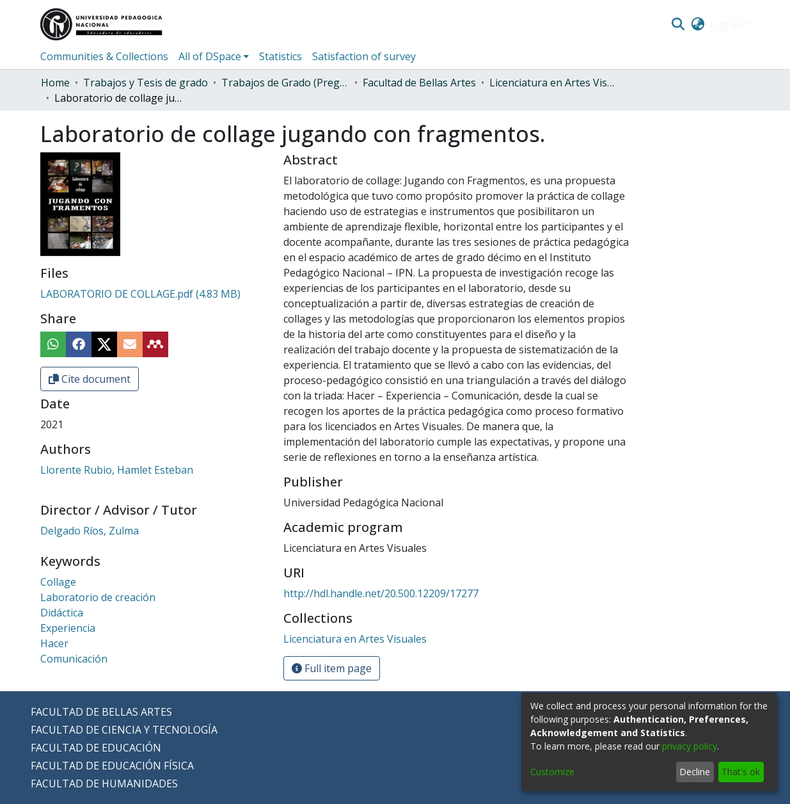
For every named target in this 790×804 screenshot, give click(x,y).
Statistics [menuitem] (280, 56)
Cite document (89, 379)
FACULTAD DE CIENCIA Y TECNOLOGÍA (124, 730)
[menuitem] (698, 24)
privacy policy (689, 746)
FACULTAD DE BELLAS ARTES (101, 712)
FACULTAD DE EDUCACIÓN (96, 748)
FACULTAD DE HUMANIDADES (104, 783)
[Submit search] (678, 24)
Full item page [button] (332, 668)
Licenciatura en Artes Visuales (553, 83)
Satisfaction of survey (364, 56)
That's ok (741, 772)
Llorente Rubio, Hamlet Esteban (116, 470)
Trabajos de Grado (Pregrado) (285, 83)
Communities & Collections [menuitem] (104, 56)
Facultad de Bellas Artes (419, 83)
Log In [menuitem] (725, 24)
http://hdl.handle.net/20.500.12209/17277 (380, 593)
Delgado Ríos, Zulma (89, 531)
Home (55, 83)
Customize (552, 772)
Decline (694, 772)
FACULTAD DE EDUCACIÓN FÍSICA (112, 766)
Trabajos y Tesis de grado (145, 83)
